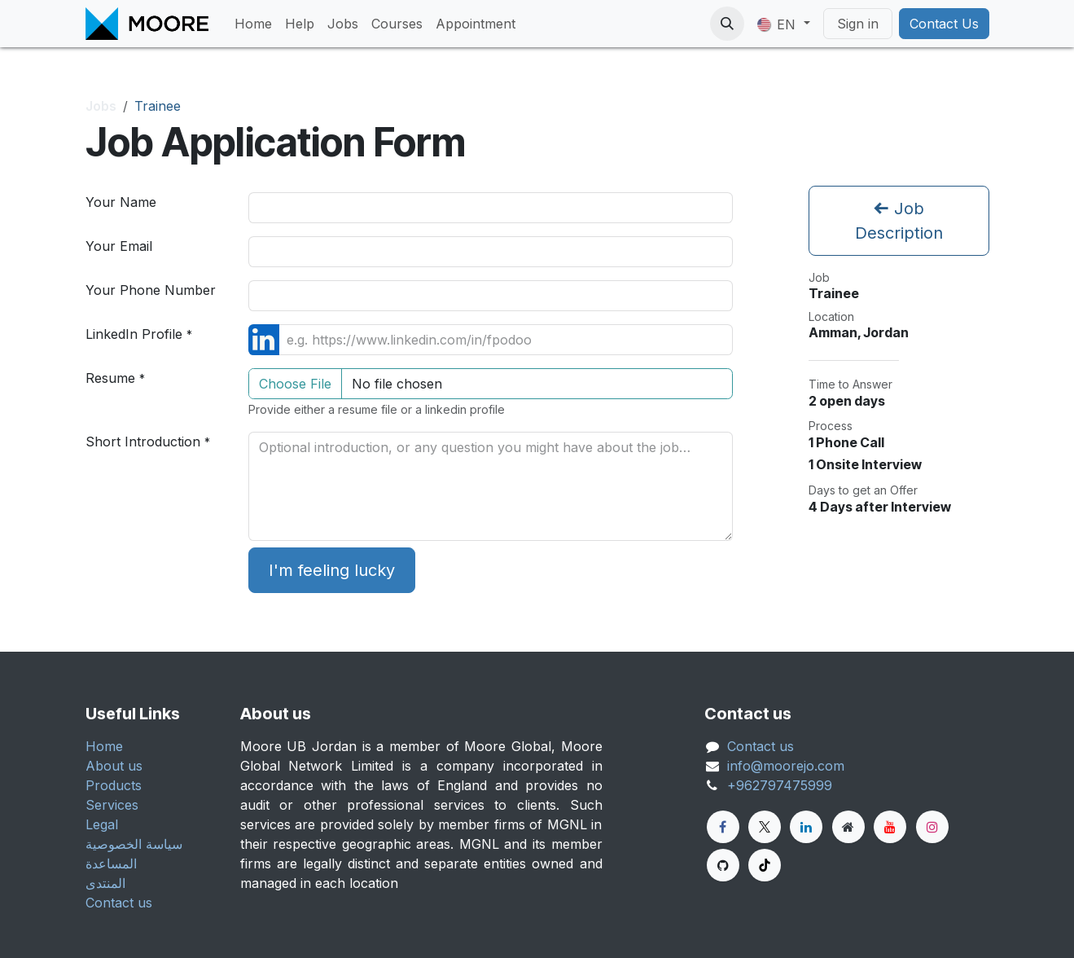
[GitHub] (723, 865)
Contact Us (944, 23)
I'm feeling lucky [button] (332, 570)
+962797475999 (779, 785)
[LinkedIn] (806, 827)
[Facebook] (723, 827)
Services (111, 805)
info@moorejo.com (785, 766)
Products (113, 785)
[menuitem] (253, 23)
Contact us (118, 902)
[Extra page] (848, 827)
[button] (727, 24)
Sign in (858, 23)
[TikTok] (764, 865)
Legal (101, 824)
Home (104, 746)
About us (113, 766)
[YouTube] (890, 827)
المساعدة (111, 863)
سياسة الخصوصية (133, 844)
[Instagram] (932, 827)
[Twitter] (764, 827)
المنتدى (105, 883)
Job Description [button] (899, 221)
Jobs (100, 106)
